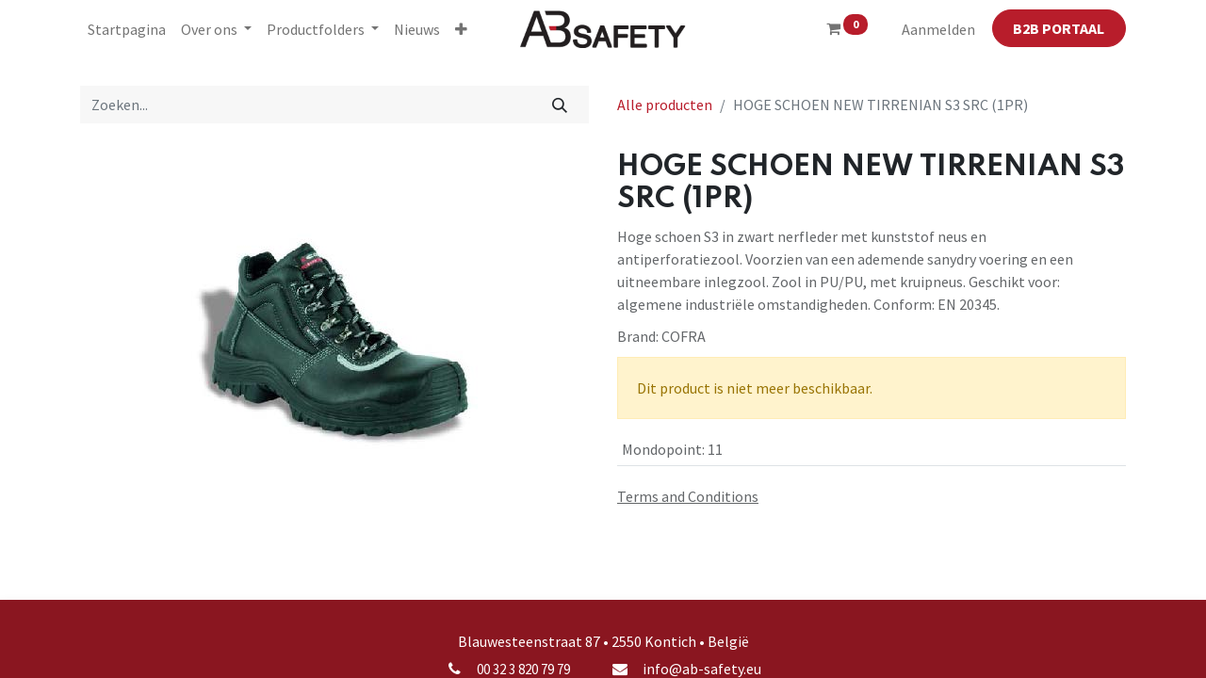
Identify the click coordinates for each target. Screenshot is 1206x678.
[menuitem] (126, 29)
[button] (461, 29)
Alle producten (664, 104)
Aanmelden (938, 29)
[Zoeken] (560, 104)
